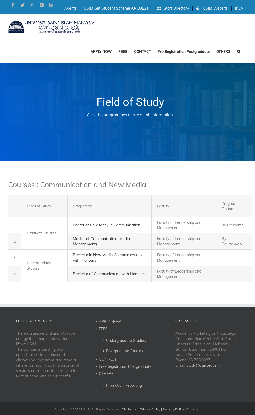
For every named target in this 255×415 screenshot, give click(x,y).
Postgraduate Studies (124, 351)
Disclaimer (130, 409)
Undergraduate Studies (126, 340)
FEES (103, 328)
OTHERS (106, 373)
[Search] (238, 51)
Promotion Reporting (124, 385)
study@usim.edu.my (203, 365)
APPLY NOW (110, 321)
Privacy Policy (150, 409)
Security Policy (173, 409)
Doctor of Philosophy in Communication (106, 225)
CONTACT (107, 359)
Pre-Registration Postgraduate (125, 366)
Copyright (193, 409)
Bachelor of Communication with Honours (109, 274)
